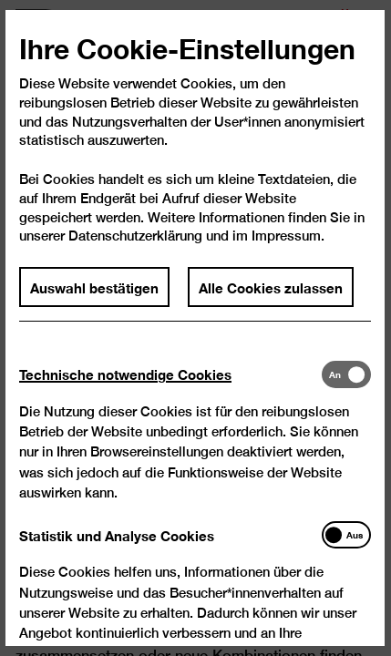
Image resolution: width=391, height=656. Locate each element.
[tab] (171, 384)
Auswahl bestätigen (95, 296)
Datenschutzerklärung (136, 245)
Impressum (286, 245)
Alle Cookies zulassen (271, 296)
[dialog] (195, 328)
